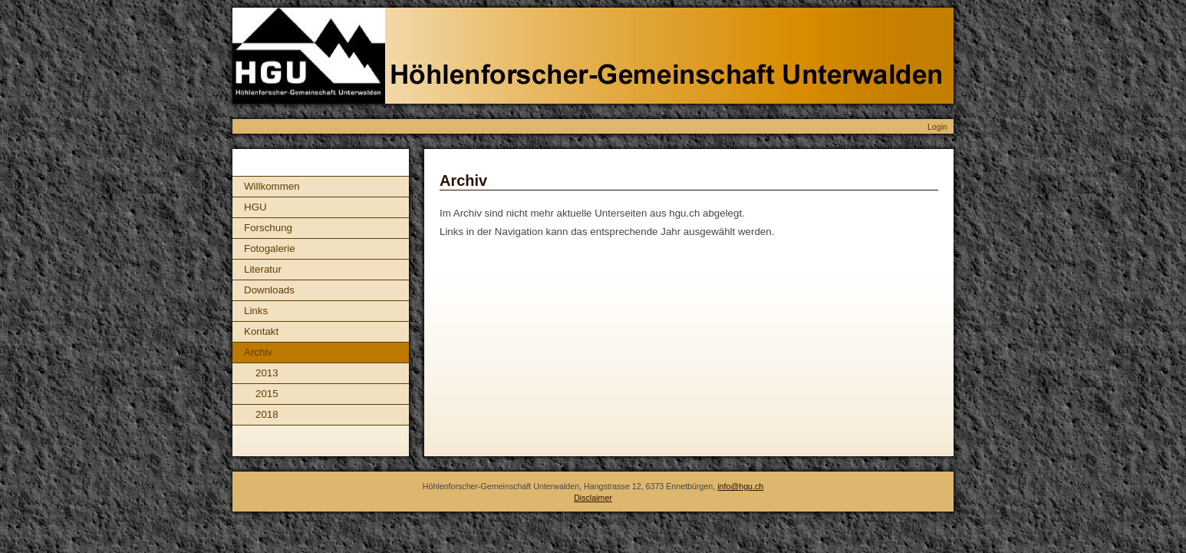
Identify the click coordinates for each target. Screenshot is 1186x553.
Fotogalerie (269, 248)
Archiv (258, 352)
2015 (266, 393)
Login (937, 126)
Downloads (269, 290)
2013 (266, 373)
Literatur (263, 269)
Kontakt (261, 331)
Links (256, 310)
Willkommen (272, 186)
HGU (255, 207)
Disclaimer (593, 497)
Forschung (268, 227)
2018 (266, 414)
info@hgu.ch (740, 486)
